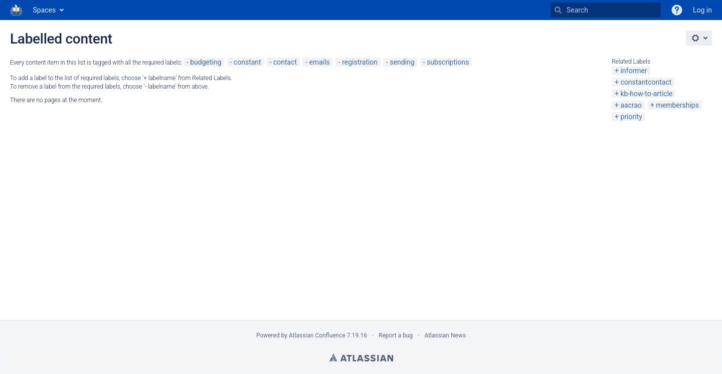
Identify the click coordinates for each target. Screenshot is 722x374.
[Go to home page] (16, 10)
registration (360, 62)
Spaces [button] (44, 10)
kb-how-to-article (646, 94)
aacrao (631, 105)
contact (285, 62)
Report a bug (396, 335)
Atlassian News (445, 335)
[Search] (558, 10)
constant (247, 62)
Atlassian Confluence (317, 335)
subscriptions (448, 62)
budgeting (205, 62)
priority (631, 117)
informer (633, 71)
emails (319, 62)
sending (402, 62)
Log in (702, 10)
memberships (677, 105)
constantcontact (645, 82)
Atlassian (361, 357)
